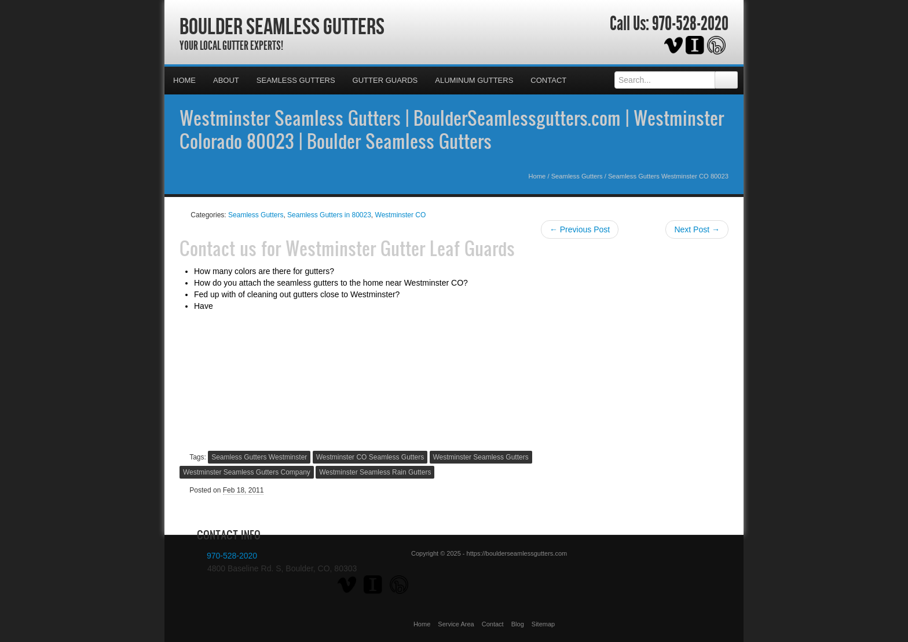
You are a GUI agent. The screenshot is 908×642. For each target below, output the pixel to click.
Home (184, 80)
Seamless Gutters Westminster (259, 457)
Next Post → (697, 229)
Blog (517, 624)
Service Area (456, 624)
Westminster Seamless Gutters (481, 457)
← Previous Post (580, 229)
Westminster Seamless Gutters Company (246, 472)
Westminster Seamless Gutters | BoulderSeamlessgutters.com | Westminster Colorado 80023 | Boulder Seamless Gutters (452, 129)
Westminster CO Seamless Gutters (370, 457)
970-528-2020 (690, 23)
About (226, 80)
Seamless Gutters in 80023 (329, 215)
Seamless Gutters (296, 80)
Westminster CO (400, 215)
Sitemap (543, 624)
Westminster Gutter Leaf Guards (400, 248)
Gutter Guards (385, 80)
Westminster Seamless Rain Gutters (375, 472)
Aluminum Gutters (474, 80)
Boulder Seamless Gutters (282, 26)
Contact (548, 80)
